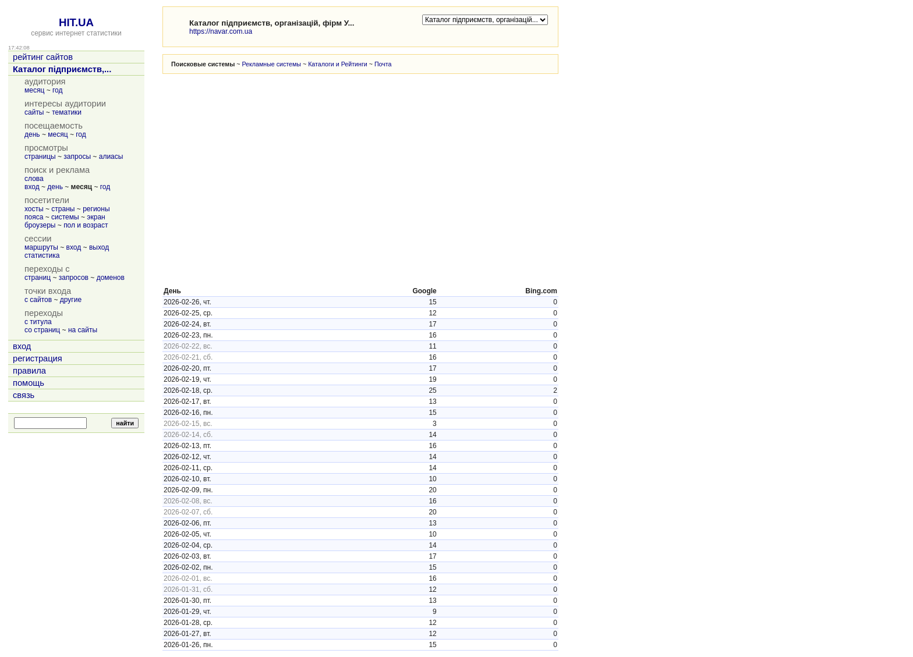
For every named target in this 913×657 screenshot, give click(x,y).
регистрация (37, 358)
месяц (34, 90)
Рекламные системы (271, 64)
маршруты (41, 247)
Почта (383, 64)
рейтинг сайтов (43, 57)
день (32, 134)
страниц (37, 278)
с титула (38, 322)
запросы (77, 156)
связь (23, 395)
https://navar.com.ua (220, 31)
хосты (34, 209)
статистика (41, 255)
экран (96, 217)
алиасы (111, 156)
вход (32, 187)
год (57, 90)
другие (71, 300)
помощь (28, 383)
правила (29, 370)
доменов (111, 278)
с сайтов (38, 300)
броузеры (39, 225)
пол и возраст (85, 225)
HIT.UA (76, 22)
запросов (74, 278)
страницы (40, 156)
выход (99, 247)
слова (34, 179)
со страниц (42, 330)
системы (65, 217)
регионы (96, 209)
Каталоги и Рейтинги (337, 64)
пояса (33, 217)
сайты (34, 112)
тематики (67, 112)
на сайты (82, 330)
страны (63, 209)
